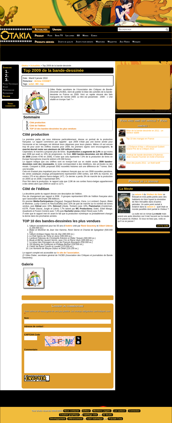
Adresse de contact (33, 326)
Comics (94, 35)
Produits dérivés (44, 41)
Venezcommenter (10, 104)
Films (50, 35)
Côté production (37, 123)
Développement (57, 419)
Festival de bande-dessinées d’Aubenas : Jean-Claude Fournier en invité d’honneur (141, 157)
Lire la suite (162, 226)
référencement (75, 419)
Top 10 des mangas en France (136, 141)
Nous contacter (71, 411)
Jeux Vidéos (124, 41)
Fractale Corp (115, 419)
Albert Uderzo (106, 226)
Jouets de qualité (65, 41)
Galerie (6, 96)
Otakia (25, 65)
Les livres (70, 35)
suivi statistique (95, 419)
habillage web (90, 415)
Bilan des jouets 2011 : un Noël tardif (139, 165)
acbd (31, 84)
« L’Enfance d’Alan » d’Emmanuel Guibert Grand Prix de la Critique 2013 (141, 149)
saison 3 (151, 207)
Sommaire (7, 67)
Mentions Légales (102, 411)
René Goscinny (88, 226)
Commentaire (30, 349)
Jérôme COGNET (42, 81)
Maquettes (112, 41)
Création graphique (69, 415)
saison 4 (139, 194)
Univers (56, 29)
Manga (85, 35)
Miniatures (100, 41)
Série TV (59, 35)
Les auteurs (119, 411)
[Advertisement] (86, 53)
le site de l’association (68, 253)
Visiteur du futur (154, 194)
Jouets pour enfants (84, 41)
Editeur (86, 411)
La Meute (126, 188)
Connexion (134, 411)
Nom (26, 318)
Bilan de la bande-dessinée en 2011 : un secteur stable (141, 132)
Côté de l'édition (37, 126)
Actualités (41, 29)
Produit (39, 35)
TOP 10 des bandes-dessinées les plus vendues (53, 129)
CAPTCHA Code (32, 334)
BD (78, 35)
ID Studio (107, 415)
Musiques (136, 41)
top (42, 84)
